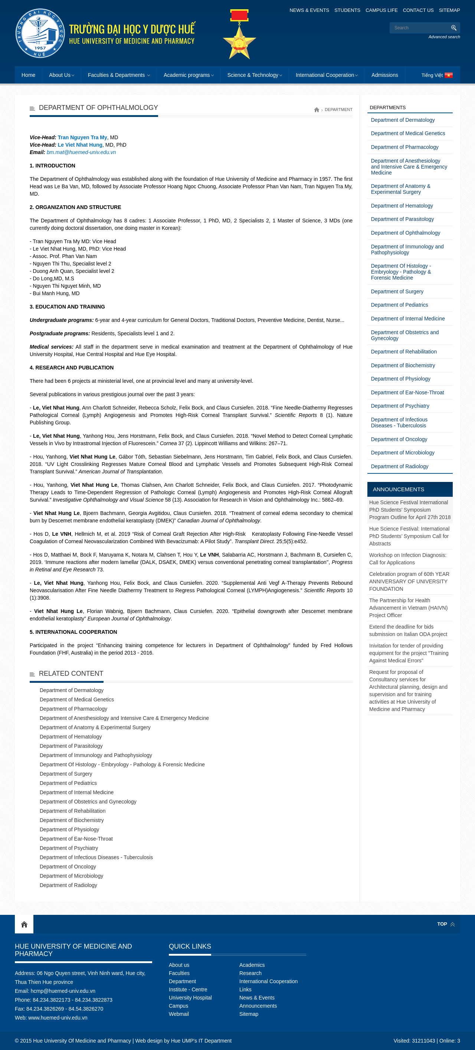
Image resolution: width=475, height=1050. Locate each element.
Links (245, 989)
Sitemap (449, 10)
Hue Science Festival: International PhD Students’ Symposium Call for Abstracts (409, 536)
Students (347, 10)
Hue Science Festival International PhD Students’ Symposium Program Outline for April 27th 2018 (410, 509)
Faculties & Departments (117, 75)
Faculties (179, 973)
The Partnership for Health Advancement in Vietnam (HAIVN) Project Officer (408, 607)
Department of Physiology (69, 829)
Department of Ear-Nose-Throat (76, 839)
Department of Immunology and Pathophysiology (96, 755)
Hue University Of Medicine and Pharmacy (73, 950)
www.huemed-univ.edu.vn (57, 1018)
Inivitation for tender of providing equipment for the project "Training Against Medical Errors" (409, 653)
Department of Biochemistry (72, 820)
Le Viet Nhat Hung (80, 145)
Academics (252, 965)
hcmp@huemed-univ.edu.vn (63, 991)
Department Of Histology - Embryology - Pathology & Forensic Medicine (122, 764)
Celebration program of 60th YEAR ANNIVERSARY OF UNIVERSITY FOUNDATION (409, 581)
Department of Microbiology (71, 876)
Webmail (179, 1014)
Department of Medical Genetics (77, 699)
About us (179, 965)
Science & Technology (253, 75)
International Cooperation (325, 75)
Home (28, 75)
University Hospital (190, 998)
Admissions (384, 75)
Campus (178, 1006)
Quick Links (190, 946)
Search (453, 27)
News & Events (309, 10)
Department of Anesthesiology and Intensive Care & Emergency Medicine (124, 718)
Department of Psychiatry (69, 848)
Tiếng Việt (432, 75)
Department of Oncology (68, 867)
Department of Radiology (68, 885)
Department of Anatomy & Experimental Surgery (95, 727)
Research (250, 973)
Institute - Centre (188, 989)
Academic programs (187, 75)
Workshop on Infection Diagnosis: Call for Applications (407, 558)
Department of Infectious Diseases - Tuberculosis (96, 857)
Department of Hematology (71, 737)
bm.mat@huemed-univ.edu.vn (81, 152)
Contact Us (418, 10)
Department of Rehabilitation (72, 811)
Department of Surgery (66, 774)
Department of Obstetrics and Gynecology (88, 802)
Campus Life (382, 10)
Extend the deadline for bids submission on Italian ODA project (408, 630)
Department (339, 109)
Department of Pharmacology (73, 709)
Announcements (398, 489)
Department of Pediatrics (68, 783)
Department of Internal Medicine (77, 792)
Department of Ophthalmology (405, 233)
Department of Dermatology (72, 690)
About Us (60, 75)
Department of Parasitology (71, 746)
